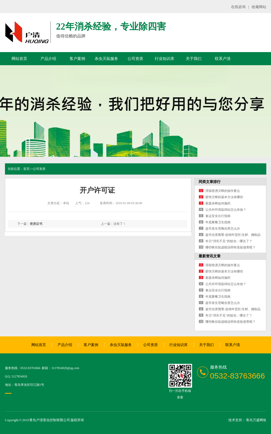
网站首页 (19, 59)
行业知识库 (164, 59)
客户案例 (77, 59)
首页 (26, 169)
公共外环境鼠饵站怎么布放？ (225, 210)
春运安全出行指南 (217, 216)
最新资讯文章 (210, 256)
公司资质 (135, 59)
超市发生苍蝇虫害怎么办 (222, 228)
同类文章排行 (210, 182)
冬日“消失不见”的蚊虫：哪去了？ (228, 241)
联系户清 (222, 59)
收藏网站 (259, 7)
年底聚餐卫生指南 (217, 222)
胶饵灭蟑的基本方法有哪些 (224, 197)
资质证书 (36, 224)
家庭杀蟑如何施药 (217, 203)
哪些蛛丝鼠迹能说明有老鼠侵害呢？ (230, 247)
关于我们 (193, 59)
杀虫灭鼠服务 (106, 59)
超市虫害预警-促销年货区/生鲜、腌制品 (233, 235)
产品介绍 (48, 59)
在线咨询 (238, 7)
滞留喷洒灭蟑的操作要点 (222, 191)
